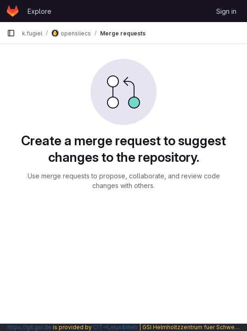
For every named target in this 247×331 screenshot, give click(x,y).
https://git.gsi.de (29, 327)
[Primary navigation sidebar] (11, 33)
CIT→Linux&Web (115, 327)
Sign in (226, 11)
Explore (39, 11)
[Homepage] (12, 11)
